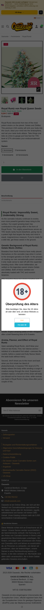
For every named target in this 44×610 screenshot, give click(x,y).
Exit (22, 320)
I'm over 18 (22, 325)
